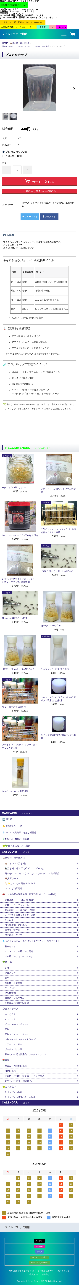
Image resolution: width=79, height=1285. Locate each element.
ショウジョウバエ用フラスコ (55, 669)
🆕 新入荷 (7, 819)
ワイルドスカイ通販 (14, 34)
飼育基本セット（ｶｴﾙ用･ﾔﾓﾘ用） (21, 900)
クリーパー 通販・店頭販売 (18, 1081)
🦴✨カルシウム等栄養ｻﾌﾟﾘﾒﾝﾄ (20, 883)
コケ (8, 978)
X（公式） (39, 1241)
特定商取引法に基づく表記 (21, 1271)
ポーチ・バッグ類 (13, 1049)
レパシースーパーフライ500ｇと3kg (20, 535)
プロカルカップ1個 (16, 152)
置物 (7, 1029)
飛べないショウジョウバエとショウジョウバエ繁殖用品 (25, 46)
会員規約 (33, 1274)
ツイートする (30, 216)
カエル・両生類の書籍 (16, 1066)
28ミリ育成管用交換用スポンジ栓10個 (58, 736)
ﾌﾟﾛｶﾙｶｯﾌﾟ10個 (13, 156)
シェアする (49, 216)
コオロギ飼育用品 (13, 888)
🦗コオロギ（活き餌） (16, 863)
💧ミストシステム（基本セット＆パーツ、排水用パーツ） (31, 940)
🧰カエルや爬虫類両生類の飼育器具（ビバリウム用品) (29, 894)
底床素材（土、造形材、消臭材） (21, 910)
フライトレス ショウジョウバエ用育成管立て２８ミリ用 (58, 531)
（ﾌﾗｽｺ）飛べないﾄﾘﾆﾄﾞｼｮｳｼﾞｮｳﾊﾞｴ (58, 571)
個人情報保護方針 (45, 1271)
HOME (5, 43)
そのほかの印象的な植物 (17, 1003)
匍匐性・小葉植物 (13, 983)
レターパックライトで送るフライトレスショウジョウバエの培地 (19, 580)
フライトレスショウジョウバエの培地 (58, 490)
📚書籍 (5, 1060)
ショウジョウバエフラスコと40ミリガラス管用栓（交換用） (58, 699)
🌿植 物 (7, 962)
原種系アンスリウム (14, 998)
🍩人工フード (11, 878)
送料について (63, 1271)
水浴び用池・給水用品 (17, 925)
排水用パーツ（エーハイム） (19, 956)
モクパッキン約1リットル (14, 487)
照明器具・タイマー (14, 935)
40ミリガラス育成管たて (14, 707)
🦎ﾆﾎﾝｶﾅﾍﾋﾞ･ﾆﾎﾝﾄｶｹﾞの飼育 (15, 839)
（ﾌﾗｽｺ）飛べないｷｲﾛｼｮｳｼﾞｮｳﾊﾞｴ (18, 669)
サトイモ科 (10, 988)
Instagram (39, 1246)
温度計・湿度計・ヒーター (18, 930)
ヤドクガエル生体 (13, 1092)
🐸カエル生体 (9, 1086)
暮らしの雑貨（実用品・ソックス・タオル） (27, 1054)
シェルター (11, 920)
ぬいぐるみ (10, 1014)
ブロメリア (11, 973)
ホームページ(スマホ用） (39, 1263)
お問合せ (45, 1274)
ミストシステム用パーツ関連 (20, 951)
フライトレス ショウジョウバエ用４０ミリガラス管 (20, 746)
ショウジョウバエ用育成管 (15, 791)
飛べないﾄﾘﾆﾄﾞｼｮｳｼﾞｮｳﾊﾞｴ (14, 618)
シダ (8, 968)
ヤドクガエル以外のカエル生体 (20, 1097)
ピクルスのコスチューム (17, 1024)
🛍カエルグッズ (10, 1008)
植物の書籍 (11, 1071)
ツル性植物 (10, 993)
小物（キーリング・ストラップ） (21, 1039)
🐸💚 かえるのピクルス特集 (16, 845)
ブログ (39, 1252)
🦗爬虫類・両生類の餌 (19, 43)
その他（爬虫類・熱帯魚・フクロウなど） (25, 1076)
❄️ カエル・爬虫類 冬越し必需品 (19, 832)
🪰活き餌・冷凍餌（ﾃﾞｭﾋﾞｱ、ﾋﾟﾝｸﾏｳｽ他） (25, 868)
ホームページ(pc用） (39, 1257)
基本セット (11, 946)
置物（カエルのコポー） (17, 1034)
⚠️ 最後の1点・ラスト (13, 826)
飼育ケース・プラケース (17, 905)
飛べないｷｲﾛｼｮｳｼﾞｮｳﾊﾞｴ (52, 625)
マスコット (10, 1019)
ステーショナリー (13, 1044)
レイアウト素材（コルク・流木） (21, 915)
